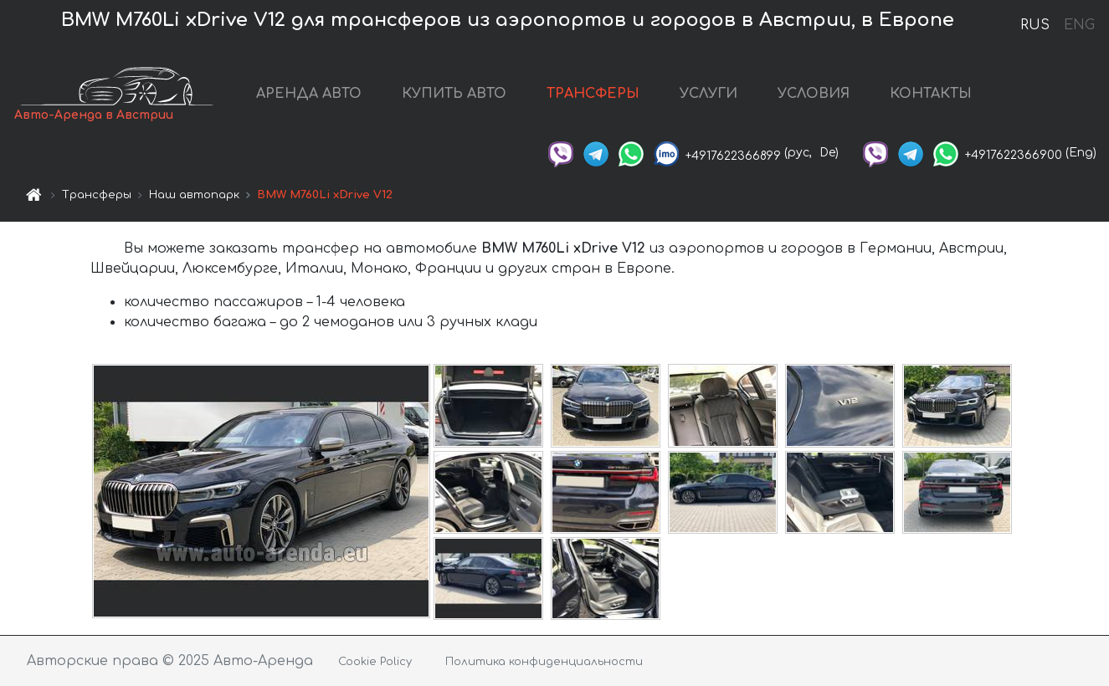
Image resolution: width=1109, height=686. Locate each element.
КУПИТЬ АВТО (454, 93)
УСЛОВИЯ (814, 93)
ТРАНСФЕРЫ (593, 93)
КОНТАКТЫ (931, 93)
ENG (1079, 25)
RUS (1035, 25)
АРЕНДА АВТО (309, 93)
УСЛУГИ (708, 93)
